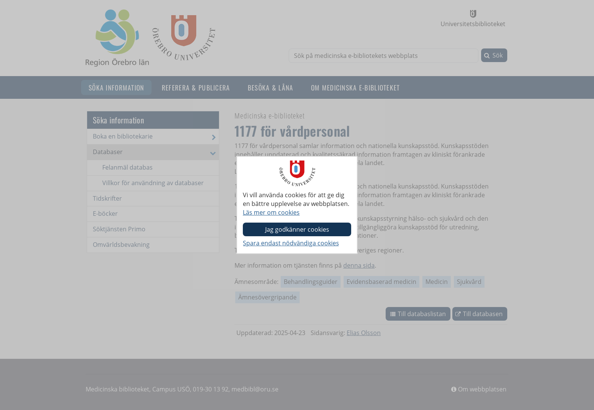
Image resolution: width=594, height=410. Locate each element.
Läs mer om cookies (271, 212)
